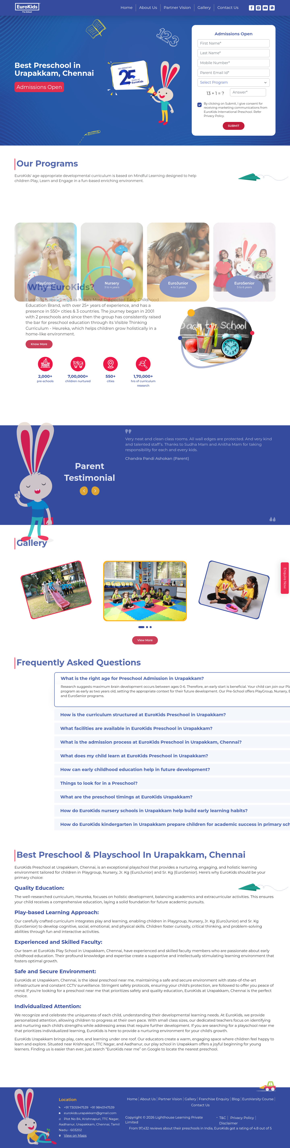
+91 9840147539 (102, 1107)
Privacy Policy (242, 1118)
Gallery (204, 7)
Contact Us (227, 7)
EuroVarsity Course (258, 1099)
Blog (236, 1099)
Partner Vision (177, 7)
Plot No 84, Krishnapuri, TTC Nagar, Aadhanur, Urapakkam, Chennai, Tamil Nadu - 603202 (89, 1124)
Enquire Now (285, 577)
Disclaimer (228, 1123)
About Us (148, 7)
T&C (222, 1118)
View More (145, 640)
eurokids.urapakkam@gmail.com (90, 1113)
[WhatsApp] (272, 8)
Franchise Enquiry (214, 1099)
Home (127, 7)
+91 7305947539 (76, 1107)
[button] (141, 627)
